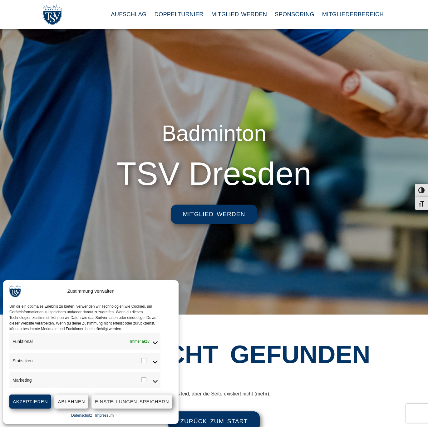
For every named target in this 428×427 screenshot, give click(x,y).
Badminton (214, 130)
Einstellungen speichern (132, 401)
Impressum (104, 415)
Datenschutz (81, 415)
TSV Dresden (213, 174)
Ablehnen (71, 401)
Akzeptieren (30, 401)
